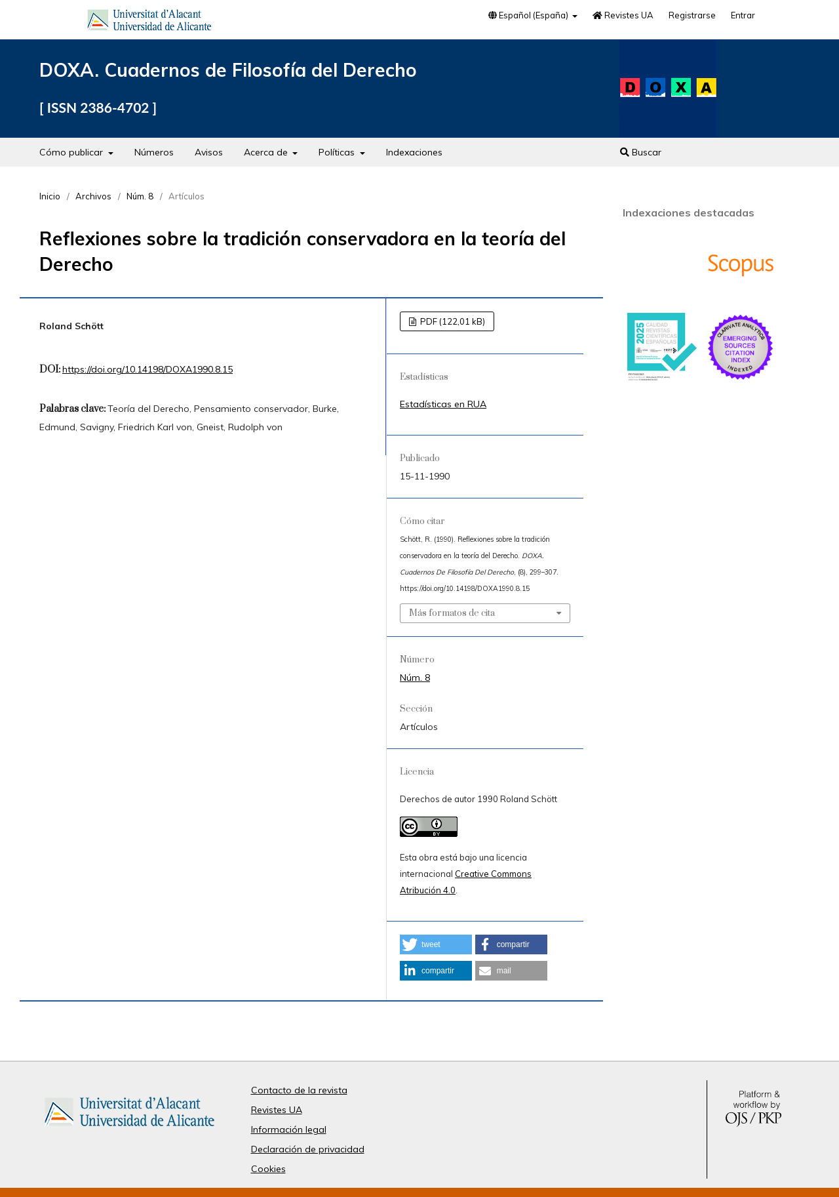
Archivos (93, 196)
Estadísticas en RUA (443, 404)
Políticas (338, 152)
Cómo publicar (72, 152)
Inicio (49, 196)
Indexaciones (414, 152)
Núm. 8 (140, 196)
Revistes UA (623, 15)
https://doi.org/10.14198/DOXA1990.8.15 (147, 369)
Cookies (268, 1169)
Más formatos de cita (452, 613)
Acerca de (267, 152)
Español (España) (529, 15)
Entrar (743, 15)
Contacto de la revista (299, 1090)
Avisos (209, 152)
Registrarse (692, 15)
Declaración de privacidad (307, 1149)
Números (154, 152)
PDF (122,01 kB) (451, 321)
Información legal (288, 1129)
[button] (436, 944)
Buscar (640, 152)
